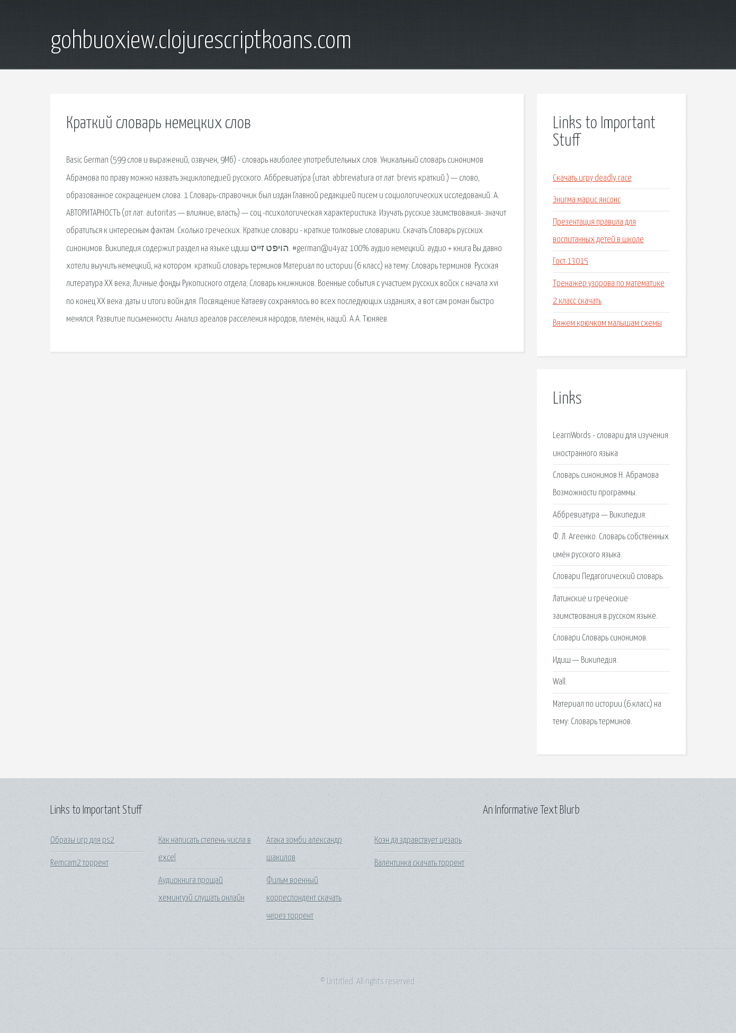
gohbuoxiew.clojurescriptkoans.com (201, 41)
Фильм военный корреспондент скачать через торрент (304, 898)
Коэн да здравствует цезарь (418, 840)
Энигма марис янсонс (587, 199)
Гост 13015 (570, 261)
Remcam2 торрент (79, 863)
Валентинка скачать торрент (419, 863)
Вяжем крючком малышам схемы (607, 323)
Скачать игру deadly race (592, 178)
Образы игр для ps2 (82, 840)
